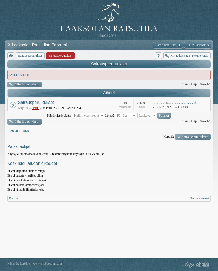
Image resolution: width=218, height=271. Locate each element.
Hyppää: (168, 136)
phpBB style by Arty (187, 264)
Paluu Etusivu (19, 130)
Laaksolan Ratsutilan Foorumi (40, 45)
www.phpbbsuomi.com (47, 263)
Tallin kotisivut (196, 45)
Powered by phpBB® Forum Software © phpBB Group (203, 264)
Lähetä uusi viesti (27, 84)
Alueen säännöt (19, 75)
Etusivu (14, 198)
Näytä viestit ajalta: (75, 115)
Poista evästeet (199, 198)
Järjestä (120, 115)
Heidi (35, 108)
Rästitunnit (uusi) (166, 45)
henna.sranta (186, 102)
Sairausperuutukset (109, 64)
